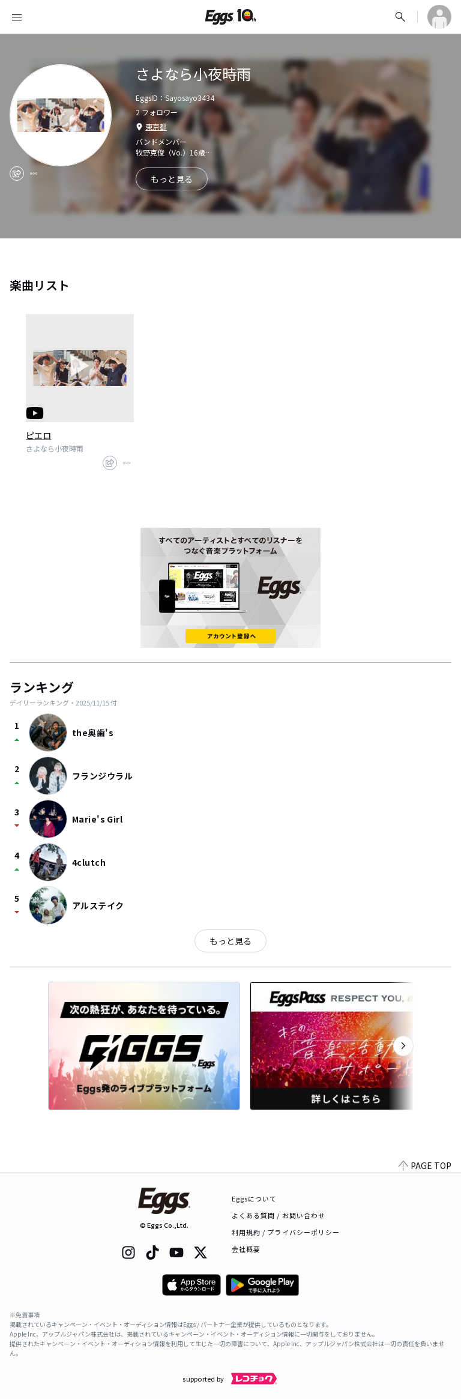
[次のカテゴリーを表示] (403, 1046)
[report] (33, 173)
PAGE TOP (425, 1165)
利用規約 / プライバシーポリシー (286, 1232)
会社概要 (246, 1249)
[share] (17, 173)
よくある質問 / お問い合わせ (279, 1215)
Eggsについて (254, 1198)
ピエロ (38, 435)
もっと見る (230, 941)
